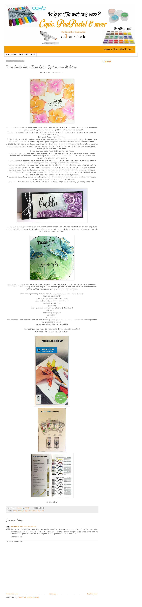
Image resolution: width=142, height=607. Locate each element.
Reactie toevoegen (14, 542)
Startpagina (11, 54)
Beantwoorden (16, 537)
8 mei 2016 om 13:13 (27, 526)
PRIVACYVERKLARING (27, 54)
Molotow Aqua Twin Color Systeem (31, 511)
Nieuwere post (12, 594)
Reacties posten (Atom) (29, 597)
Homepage (52, 594)
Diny (15, 511)
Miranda (14, 526)
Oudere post (92, 594)
